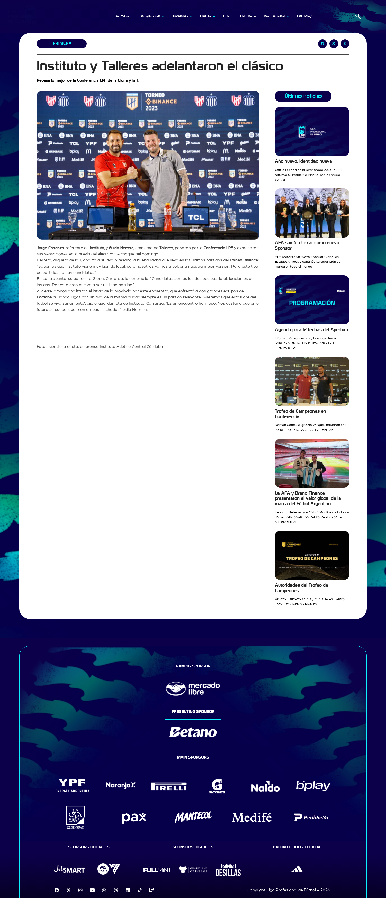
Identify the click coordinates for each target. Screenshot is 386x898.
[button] (322, 43)
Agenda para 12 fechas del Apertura (311, 330)
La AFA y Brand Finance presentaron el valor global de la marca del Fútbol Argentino (308, 498)
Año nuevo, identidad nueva (303, 161)
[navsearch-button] (358, 17)
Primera (62, 43)
